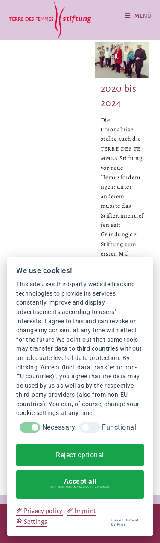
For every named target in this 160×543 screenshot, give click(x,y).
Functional (119, 427)
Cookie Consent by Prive (124, 522)
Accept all (80, 483)
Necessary (59, 427)
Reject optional (80, 455)
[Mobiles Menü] (138, 16)
